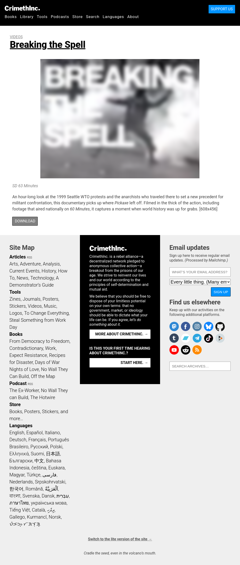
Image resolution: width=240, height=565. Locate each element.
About (133, 16)
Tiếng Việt (19, 510)
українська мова (49, 503)
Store (77, 16)
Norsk (55, 517)
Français (37, 439)
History (48, 271)
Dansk (48, 496)
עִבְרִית (62, 496)
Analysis (51, 264)
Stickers (17, 306)
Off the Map (43, 376)
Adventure (30, 264)
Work (50, 348)
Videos (16, 37)
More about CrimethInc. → (121, 334)
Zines (15, 299)
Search (92, 16)
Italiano (52, 432)
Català (38, 510)
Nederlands (21, 482)
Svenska (31, 496)
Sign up (221, 292)
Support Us (222, 9)
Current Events (24, 271)
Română (34, 489)
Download (25, 221)
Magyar (17, 475)
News (22, 278)
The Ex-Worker (24, 390)
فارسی (49, 475)
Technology (42, 278)
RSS (29, 257)
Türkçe (33, 475)
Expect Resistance (28, 355)
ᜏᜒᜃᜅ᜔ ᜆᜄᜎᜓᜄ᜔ (24, 524)
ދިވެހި (51, 510)
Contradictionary (26, 348)
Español (34, 432)
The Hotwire (42, 397)
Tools (42, 16)
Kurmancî (37, 517)
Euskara (56, 468)
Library (27, 16)
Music (50, 306)
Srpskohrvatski (50, 482)
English (16, 432)
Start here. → (134, 362)
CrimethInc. (22, 8)
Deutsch (17, 439)
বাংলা (14, 496)
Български (21, 461)
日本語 (53, 453)
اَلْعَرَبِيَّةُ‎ (51, 489)
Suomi (37, 453)
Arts (13, 264)
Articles (17, 257)
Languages (113, 16)
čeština (38, 468)
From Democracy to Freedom (39, 341)
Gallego (17, 517)
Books (11, 16)
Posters (50, 299)
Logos (15, 313)
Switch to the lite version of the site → (120, 539)
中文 (39, 461)
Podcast (17, 383)
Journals (32, 299)
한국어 (16, 489)
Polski (56, 446)
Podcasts (60, 16)
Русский (39, 446)
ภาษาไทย (19, 503)
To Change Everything (46, 313)
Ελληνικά (19, 453)
